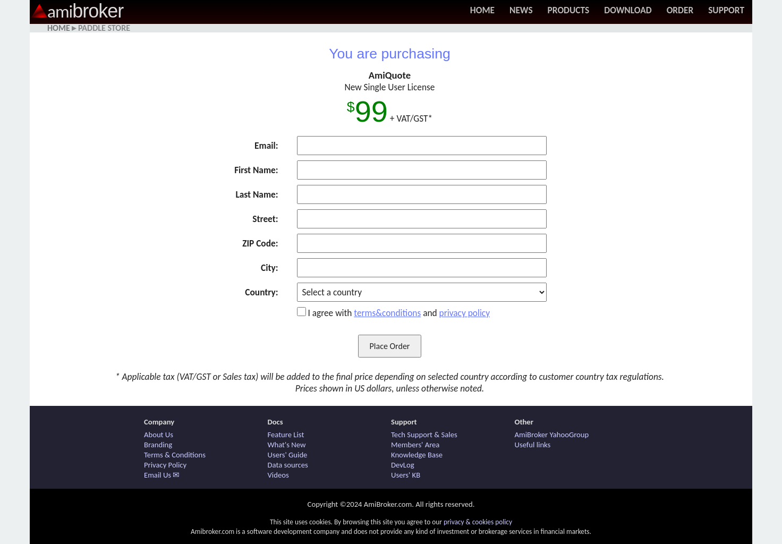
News (521, 10)
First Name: (256, 170)
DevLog (402, 465)
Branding (158, 444)
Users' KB (405, 475)
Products (569, 10)
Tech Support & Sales (424, 434)
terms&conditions (387, 313)
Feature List (286, 434)
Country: (261, 292)
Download (627, 10)
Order (680, 10)
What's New (287, 444)
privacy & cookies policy (478, 521)
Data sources (288, 465)
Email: (266, 145)
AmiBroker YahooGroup (552, 434)
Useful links (533, 444)
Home (482, 10)
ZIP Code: (260, 243)
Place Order (390, 346)
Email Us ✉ (162, 475)
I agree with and (398, 313)
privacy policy (464, 313)
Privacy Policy (165, 465)
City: (269, 268)
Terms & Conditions (175, 455)
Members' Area (415, 444)
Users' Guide (288, 455)
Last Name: (256, 194)
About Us (158, 434)
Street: (265, 219)
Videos (278, 475)
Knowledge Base (417, 455)
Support (726, 10)
